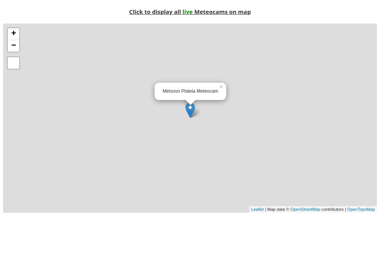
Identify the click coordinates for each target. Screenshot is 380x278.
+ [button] (13, 34)
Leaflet (257, 209)
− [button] (13, 46)
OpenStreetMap (306, 209)
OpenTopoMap (361, 209)
